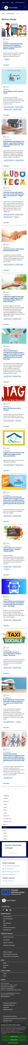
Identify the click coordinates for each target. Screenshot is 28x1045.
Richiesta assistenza (8, 1009)
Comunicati (5, 965)
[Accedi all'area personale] (19, 2)
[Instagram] (10, 910)
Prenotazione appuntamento (9, 1003)
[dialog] (14, 1034)
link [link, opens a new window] (5, 1033)
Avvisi (4, 967)
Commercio (6, 801)
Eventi (4, 976)
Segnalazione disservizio (8, 1005)
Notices (6, 39)
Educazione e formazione (9, 945)
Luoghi (4, 973)
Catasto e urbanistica (8, 942)
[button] (14, 1042)
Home (3, 13)
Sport (4, 830)
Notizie (4, 963)
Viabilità (5, 839)
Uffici (4, 921)
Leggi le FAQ (6, 1007)
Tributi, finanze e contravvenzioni (11, 956)
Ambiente (5, 798)
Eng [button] (12, 2)
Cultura (5, 807)
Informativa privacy (7, 1020)
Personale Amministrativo (9, 927)
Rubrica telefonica (5, 996)
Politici (4, 925)
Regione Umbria (5, 2)
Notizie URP (6, 816)
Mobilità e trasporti (7, 952)
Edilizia (5, 810)
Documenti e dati (7, 929)
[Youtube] (6, 910)
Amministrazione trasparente (10, 1016)
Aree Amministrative (8, 918)
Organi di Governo (7, 916)
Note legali (5, 1022)
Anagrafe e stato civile (8, 937)
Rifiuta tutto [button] (14, 1039)
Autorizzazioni (6, 939)
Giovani (5, 813)
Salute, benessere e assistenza (10, 954)
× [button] (26, 1024)
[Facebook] (3, 910)
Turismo (5, 836)
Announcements (10, 13)
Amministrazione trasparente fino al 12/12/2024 (14, 1018)
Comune (5, 804)
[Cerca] (25, 8)
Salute (4, 824)
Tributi (4, 833)
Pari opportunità (7, 818)
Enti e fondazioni (7, 923)
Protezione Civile (7, 821)
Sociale (5, 827)
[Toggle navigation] (3, 7)
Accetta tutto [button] (14, 1036)
